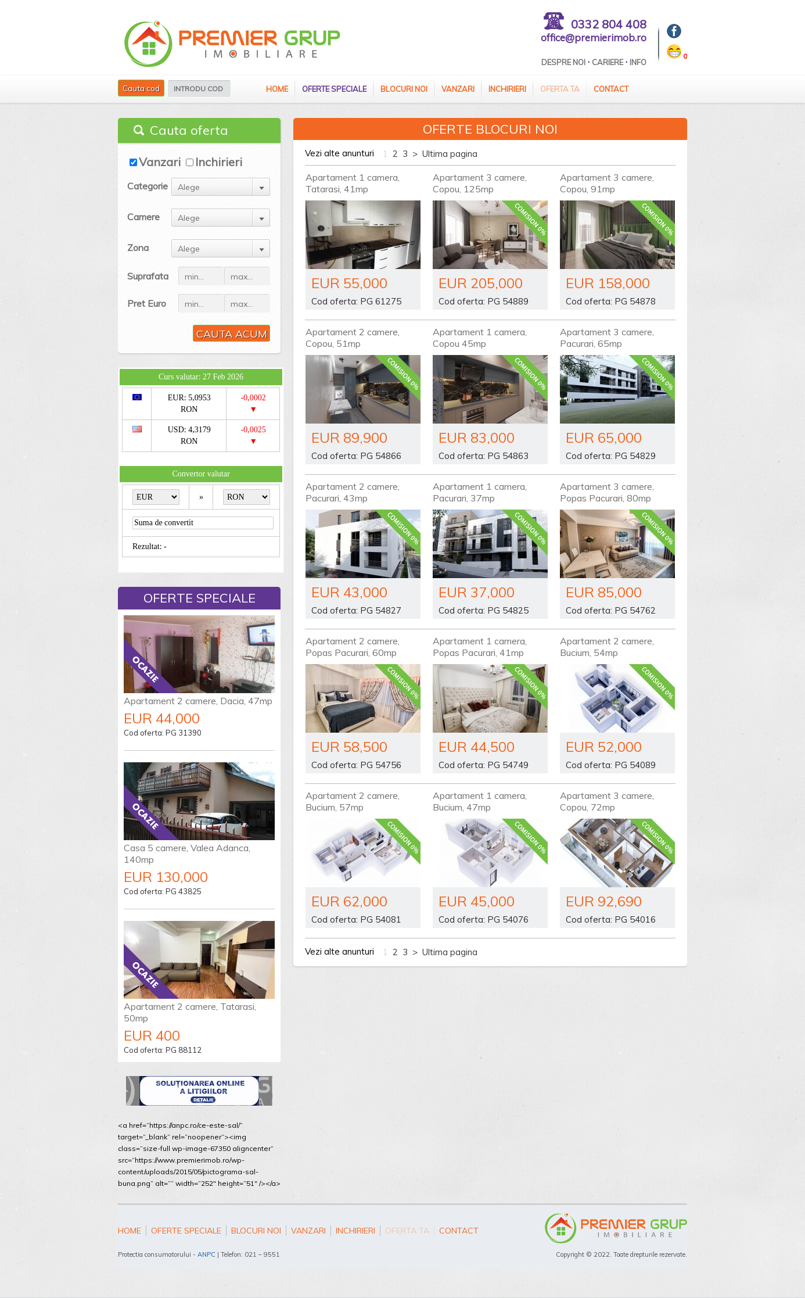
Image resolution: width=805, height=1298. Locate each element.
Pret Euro (146, 303)
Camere (143, 217)
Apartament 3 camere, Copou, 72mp (607, 801)
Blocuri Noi (403, 89)
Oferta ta (560, 89)
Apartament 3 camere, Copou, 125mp (480, 183)
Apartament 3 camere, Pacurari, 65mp (607, 337)
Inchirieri (507, 89)
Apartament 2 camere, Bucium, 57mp (353, 801)
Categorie (147, 186)
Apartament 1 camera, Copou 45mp (480, 337)
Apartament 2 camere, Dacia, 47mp (198, 701)
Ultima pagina (449, 153)
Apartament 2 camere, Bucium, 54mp (607, 646)
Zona (138, 247)
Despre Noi (563, 62)
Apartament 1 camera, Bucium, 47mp (480, 801)
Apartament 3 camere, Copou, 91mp (607, 183)
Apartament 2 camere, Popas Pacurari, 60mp (353, 646)
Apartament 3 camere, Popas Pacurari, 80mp (607, 492)
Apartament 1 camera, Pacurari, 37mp (480, 492)
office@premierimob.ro (593, 37)
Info (638, 62)
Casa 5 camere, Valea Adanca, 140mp (187, 853)
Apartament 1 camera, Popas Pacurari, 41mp (480, 646)
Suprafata (147, 276)
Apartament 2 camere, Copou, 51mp (353, 337)
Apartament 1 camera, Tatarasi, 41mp (353, 183)
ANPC (206, 1254)
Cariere (607, 62)
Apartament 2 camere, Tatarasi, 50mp (190, 1012)
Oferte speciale (334, 89)
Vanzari (458, 89)
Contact (611, 89)
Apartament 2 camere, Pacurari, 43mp (353, 492)
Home (277, 89)
